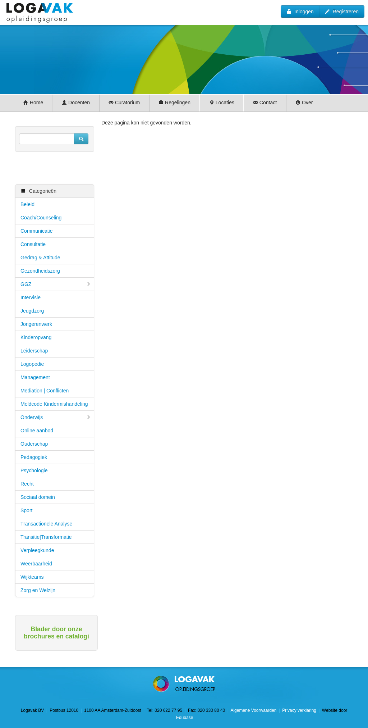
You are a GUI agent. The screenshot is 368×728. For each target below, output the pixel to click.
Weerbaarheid (36, 564)
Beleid (27, 204)
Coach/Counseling (40, 217)
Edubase (184, 717)
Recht (27, 484)
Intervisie (30, 297)
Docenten (76, 102)
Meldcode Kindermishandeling (54, 404)
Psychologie (34, 470)
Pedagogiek (33, 457)
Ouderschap (34, 444)
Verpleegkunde (37, 550)
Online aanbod (36, 430)
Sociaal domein (37, 497)
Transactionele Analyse (46, 524)
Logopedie (32, 364)
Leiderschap (34, 351)
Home (33, 102)
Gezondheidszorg (40, 271)
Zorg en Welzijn (37, 590)
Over (304, 102)
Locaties (221, 102)
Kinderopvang (35, 337)
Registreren (342, 11)
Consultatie (33, 244)
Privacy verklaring (299, 710)
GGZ (55, 284)
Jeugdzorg (32, 311)
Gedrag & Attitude (40, 257)
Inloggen (300, 11)
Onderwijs (55, 417)
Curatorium (124, 102)
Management (35, 377)
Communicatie (36, 231)
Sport (26, 510)
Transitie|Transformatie (46, 537)
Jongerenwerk (36, 324)
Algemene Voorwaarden (253, 710)
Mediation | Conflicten (44, 390)
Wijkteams (32, 577)
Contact (265, 102)
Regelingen (174, 102)
